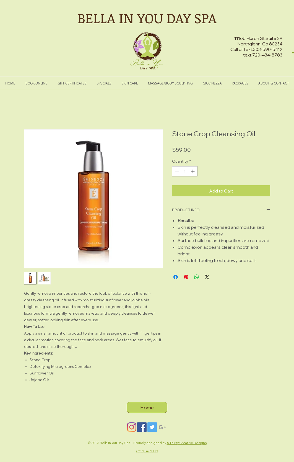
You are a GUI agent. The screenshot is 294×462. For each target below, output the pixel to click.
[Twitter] (152, 427)
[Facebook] (142, 427)
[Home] (147, 407)
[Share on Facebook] (175, 277)
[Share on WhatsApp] (196, 277)
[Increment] (193, 171)
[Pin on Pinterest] (186, 277)
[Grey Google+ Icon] (162, 427)
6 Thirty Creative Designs (187, 443)
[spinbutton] (185, 171)
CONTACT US (147, 451)
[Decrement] (176, 171)
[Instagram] (131, 427)
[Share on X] (207, 277)
